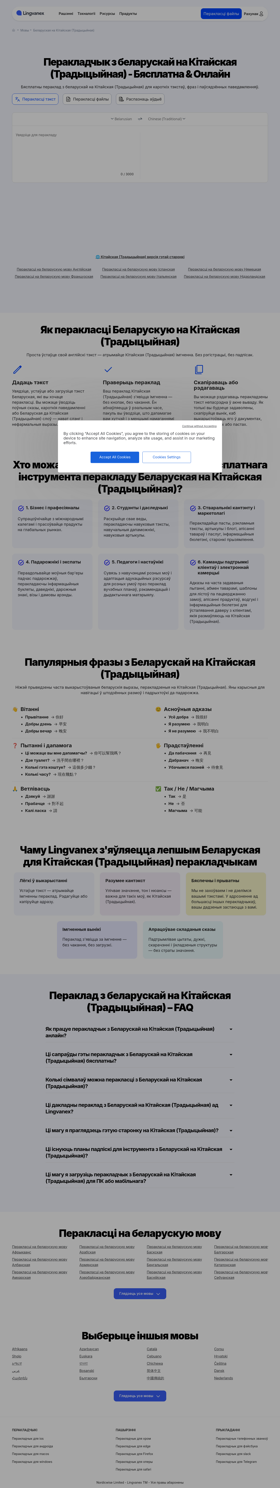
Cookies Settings (166, 457)
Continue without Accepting (199, 426)
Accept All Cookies (115, 457)
